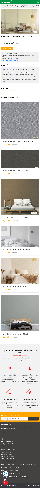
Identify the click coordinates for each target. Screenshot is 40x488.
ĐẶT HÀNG (7, 48)
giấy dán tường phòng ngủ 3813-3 (15, 334)
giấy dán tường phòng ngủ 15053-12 (16, 249)
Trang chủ (5, 6)
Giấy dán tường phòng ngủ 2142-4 (15, 170)
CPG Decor (4, 432)
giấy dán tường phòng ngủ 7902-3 (31, 6)
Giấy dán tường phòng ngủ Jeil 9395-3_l (18, 141)
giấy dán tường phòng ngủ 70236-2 (16, 286)
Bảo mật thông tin (6, 452)
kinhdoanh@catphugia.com (12, 60)
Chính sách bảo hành (7, 454)
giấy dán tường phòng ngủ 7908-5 (15, 218)
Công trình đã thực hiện (8, 444)
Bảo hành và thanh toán (8, 458)
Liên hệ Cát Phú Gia (7, 446)
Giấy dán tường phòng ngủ (16, 6)
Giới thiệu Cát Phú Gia (7, 441)
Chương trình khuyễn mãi (8, 456)
